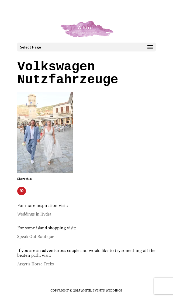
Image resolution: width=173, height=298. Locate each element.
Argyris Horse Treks (35, 263)
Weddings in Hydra (34, 214)
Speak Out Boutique (35, 236)
